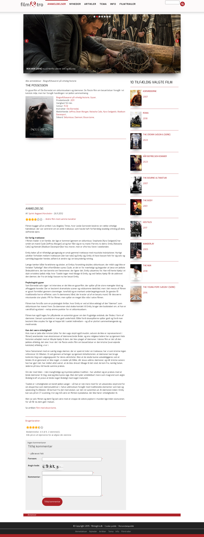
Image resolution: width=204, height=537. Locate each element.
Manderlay (148, 244)
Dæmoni (78, 117)
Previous (27, 41)
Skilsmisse (69, 117)
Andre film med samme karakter (60, 219)
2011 (72, 100)
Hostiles (147, 222)
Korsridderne (150, 91)
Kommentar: (34, 477)
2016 (145, 292)
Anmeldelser (56, 4)
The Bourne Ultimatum (155, 178)
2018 (145, 118)
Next (177, 41)
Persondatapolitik (126, 526)
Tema (103, 4)
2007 (145, 96)
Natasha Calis (96, 111)
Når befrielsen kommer (155, 156)
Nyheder (75, 4)
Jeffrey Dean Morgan (79, 111)
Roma (145, 113)
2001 (145, 206)
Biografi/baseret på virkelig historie (72, 97)
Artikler (90, 4)
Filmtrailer (128, 4)
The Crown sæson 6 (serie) (156, 134)
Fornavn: (32, 458)
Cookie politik (110, 526)
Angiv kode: (34, 465)
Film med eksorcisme (46, 408)
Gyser (93, 97)
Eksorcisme (88, 117)
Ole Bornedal (73, 109)
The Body (148, 200)
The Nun (147, 265)
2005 (145, 249)
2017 (145, 227)
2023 (145, 140)
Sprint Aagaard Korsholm (40, 213)
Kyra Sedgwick (109, 111)
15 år (66, 106)
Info (113, 4)
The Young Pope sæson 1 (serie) (159, 287)
